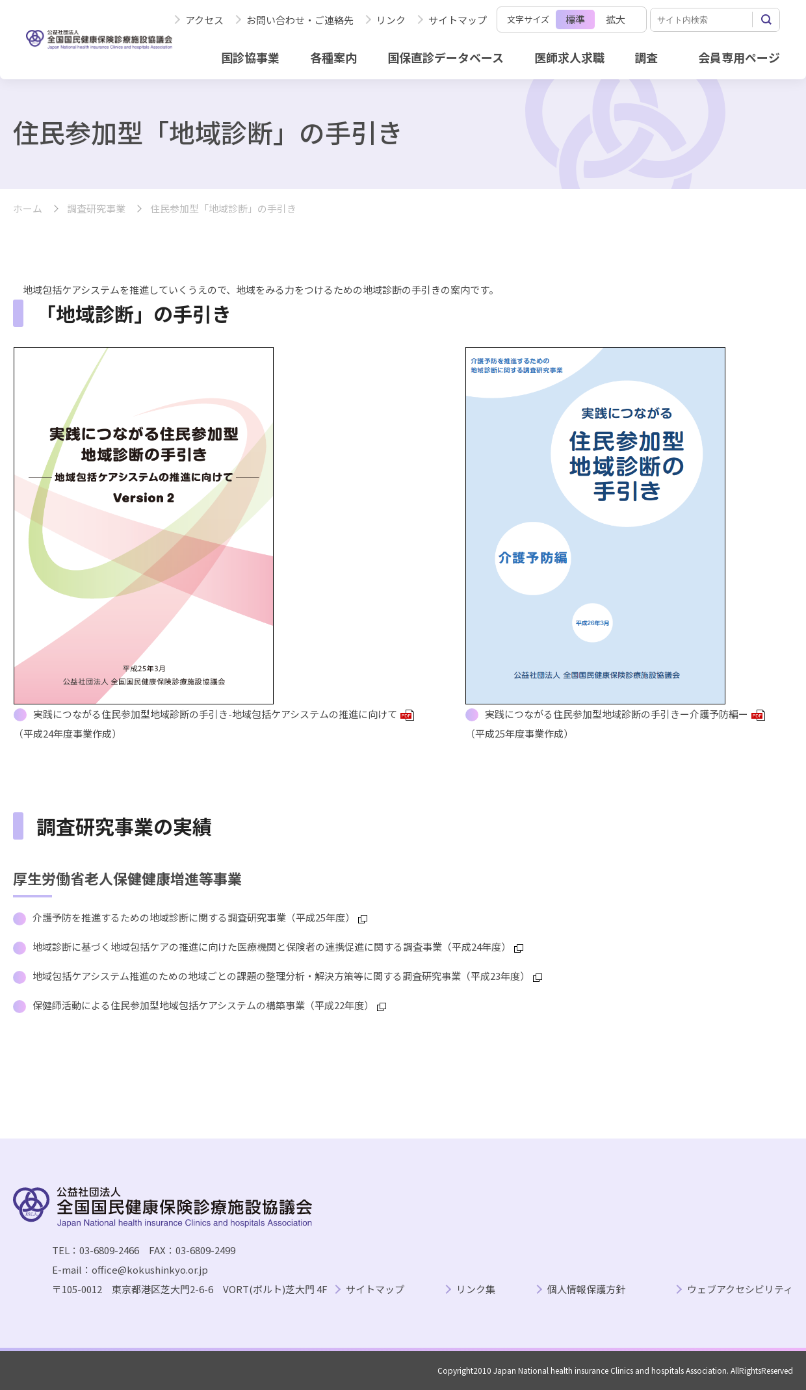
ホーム (27, 209)
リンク (391, 20)
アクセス (204, 20)
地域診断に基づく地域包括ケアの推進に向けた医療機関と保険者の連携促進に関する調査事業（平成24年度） (277, 946)
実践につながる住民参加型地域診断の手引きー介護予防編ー (625, 714)
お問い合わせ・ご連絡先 (300, 20)
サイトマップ (457, 20)
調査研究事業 (96, 209)
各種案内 (333, 57)
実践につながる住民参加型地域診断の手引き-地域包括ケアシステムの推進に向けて (223, 714)
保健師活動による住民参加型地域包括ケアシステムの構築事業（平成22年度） (209, 1005)
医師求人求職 (569, 57)
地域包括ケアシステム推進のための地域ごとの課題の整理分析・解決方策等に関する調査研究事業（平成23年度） (287, 976)
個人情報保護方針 (586, 1289)
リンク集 (475, 1289)
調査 (646, 57)
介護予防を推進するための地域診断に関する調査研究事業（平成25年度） (199, 917)
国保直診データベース (445, 57)
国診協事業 (250, 57)
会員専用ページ (739, 57)
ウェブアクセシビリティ (740, 1289)
